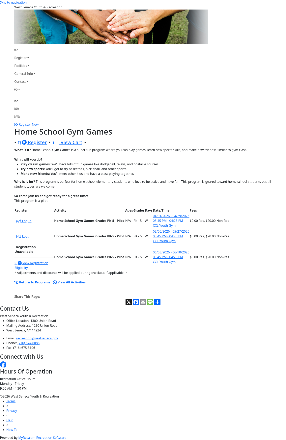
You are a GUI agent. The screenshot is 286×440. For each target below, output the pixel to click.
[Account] (24, 89)
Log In (23, 221)
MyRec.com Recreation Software (42, 437)
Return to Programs (32, 282)
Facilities (20, 66)
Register (20, 58)
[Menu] (17, 116)
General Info (23, 73)
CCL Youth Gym (164, 225)
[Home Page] (24, 50)
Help (9, 420)
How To (11, 429)
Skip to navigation (13, 2)
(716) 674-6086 (29, 343)
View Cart (67, 142)
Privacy (11, 410)
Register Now (29, 124)
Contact (20, 81)
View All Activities (69, 282)
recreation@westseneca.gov (37, 338)
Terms (10, 401)
